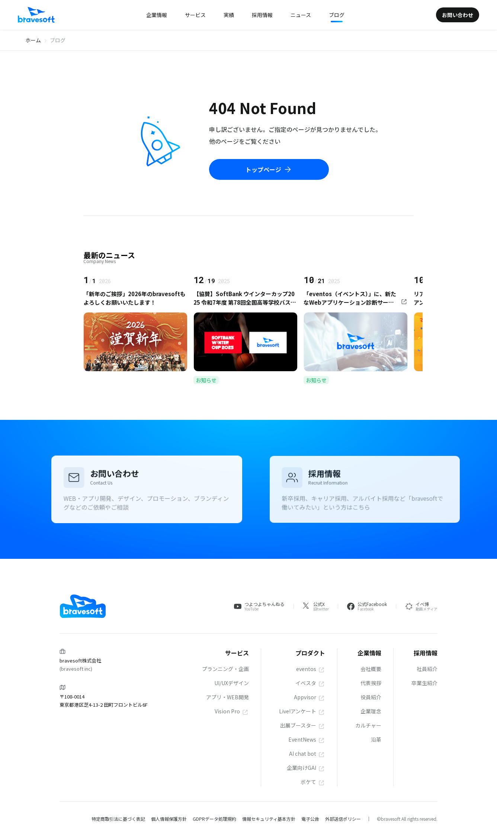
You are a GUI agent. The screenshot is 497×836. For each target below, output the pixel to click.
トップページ (269, 169)
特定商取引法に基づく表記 (118, 819)
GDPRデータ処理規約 (214, 819)
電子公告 (310, 819)
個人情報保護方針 (169, 819)
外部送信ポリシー (343, 819)
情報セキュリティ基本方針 (268, 819)
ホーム (33, 40)
